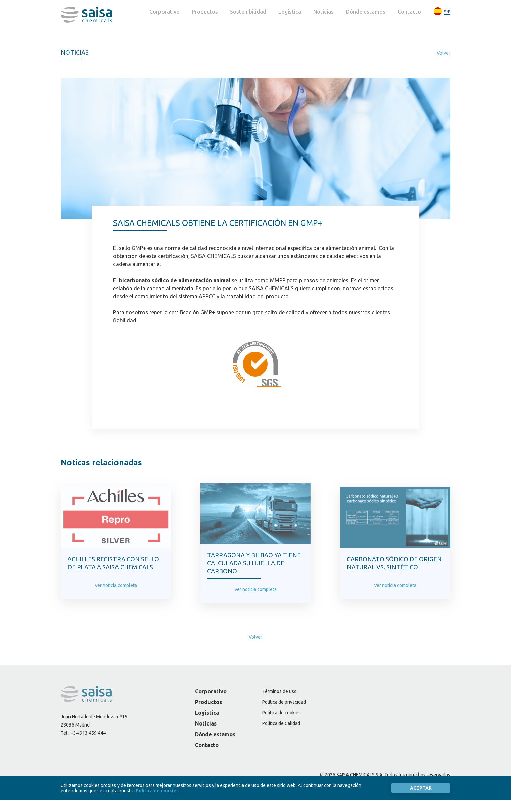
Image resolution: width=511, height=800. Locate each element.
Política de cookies (281, 712)
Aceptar (421, 788)
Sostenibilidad (248, 12)
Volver (443, 53)
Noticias (323, 12)
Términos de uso (279, 691)
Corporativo (164, 12)
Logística (289, 12)
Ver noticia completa (116, 585)
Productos (205, 12)
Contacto (409, 12)
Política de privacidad (284, 702)
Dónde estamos (365, 12)
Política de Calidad (281, 723)
